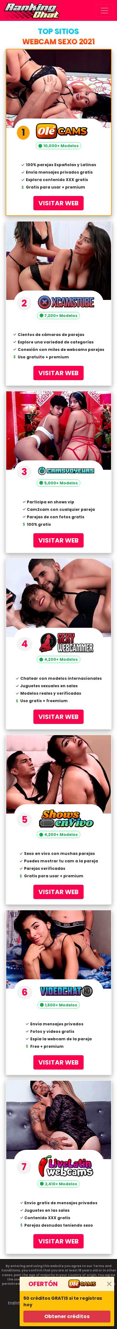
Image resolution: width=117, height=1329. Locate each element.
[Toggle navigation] (104, 10)
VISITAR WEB (58, 203)
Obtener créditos (67, 1316)
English (14, 1303)
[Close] (109, 1284)
